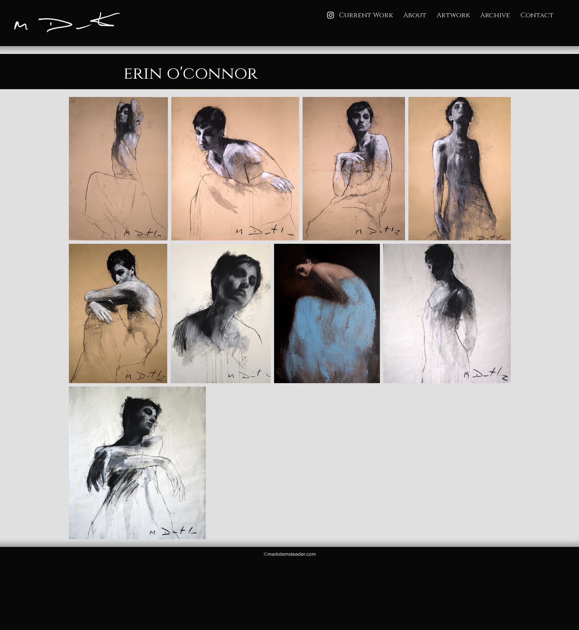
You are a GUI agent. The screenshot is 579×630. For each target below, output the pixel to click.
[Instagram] (330, 15)
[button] (453, 15)
